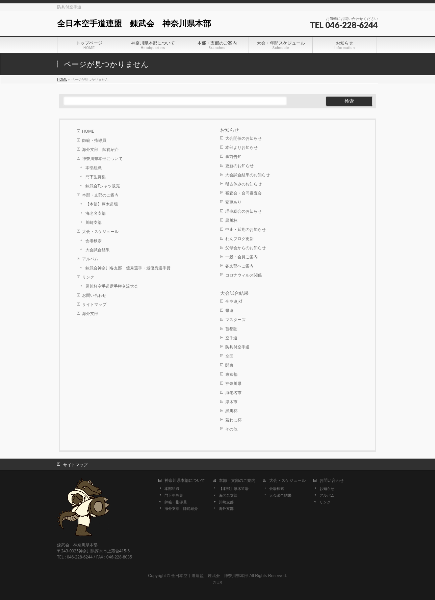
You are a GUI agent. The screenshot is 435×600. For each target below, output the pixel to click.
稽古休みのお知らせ (243, 184)
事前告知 (233, 156)
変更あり (233, 202)
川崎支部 (93, 222)
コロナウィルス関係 (243, 275)
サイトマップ (94, 304)
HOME (88, 131)
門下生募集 (95, 177)
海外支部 (90, 313)
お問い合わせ (94, 295)
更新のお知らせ (239, 165)
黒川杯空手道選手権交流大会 (111, 286)
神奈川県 (233, 383)
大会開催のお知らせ (243, 138)
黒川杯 (231, 220)
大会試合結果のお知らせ (247, 175)
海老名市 (233, 392)
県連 (229, 310)
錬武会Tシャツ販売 (102, 186)
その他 (231, 429)
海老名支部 (95, 213)
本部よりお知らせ (241, 147)
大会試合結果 (97, 250)
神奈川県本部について (102, 158)
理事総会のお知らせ (243, 211)
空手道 (231, 338)
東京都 (231, 374)
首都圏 (231, 329)
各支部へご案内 (239, 266)
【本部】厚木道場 (101, 204)
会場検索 (93, 240)
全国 (229, 356)
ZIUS (217, 582)
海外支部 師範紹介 (100, 149)
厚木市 (231, 402)
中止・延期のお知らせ (245, 229)
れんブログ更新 (239, 238)
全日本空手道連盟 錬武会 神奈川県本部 (134, 23)
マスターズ (235, 319)
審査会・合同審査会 (243, 193)
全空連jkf (233, 301)
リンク (88, 277)
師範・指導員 (94, 140)
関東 (229, 365)
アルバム (90, 259)
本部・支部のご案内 (100, 195)
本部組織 (93, 168)
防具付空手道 (237, 347)
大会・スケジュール (100, 231)
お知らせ (229, 130)
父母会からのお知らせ (245, 248)
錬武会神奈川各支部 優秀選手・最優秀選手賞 (128, 268)
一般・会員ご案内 (241, 257)
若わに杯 (233, 420)
